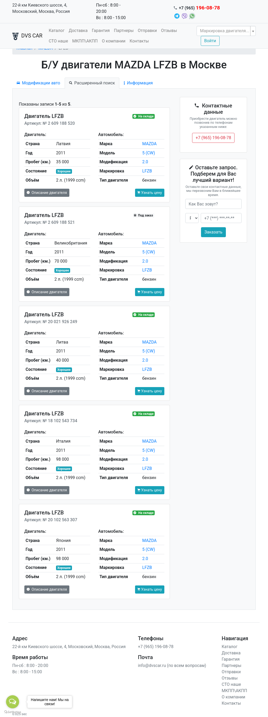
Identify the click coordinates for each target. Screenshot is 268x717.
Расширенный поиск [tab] (92, 82)
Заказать (213, 232)
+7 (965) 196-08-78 (213, 137)
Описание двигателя (47, 193)
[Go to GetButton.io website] (12, 711)
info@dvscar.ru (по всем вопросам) (172, 665)
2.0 (145, 161)
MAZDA (149, 143)
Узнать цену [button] (149, 193)
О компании (113, 41)
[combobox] (226, 31)
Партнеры (123, 30)
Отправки (147, 30)
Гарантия (101, 30)
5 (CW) (148, 152)
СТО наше (58, 41)
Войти (210, 40)
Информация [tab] (138, 82)
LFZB (147, 171)
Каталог (56, 30)
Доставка (78, 30)
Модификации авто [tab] (38, 82)
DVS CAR (27, 36)
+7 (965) (199, 8)
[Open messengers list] (12, 701)
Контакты (139, 41)
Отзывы (169, 30)
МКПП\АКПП (85, 41)
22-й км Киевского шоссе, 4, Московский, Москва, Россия (41, 8)
